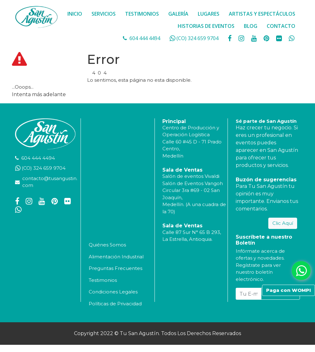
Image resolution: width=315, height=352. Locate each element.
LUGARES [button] (208, 13)
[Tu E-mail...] (248, 294)
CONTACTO (281, 26)
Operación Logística (186, 134)
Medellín (172, 156)
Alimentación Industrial (116, 257)
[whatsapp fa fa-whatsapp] (291, 38)
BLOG (250, 26)
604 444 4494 (144, 38)
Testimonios (103, 280)
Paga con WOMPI (288, 290)
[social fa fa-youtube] (254, 38)
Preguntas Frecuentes (115, 268)
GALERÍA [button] (178, 13)
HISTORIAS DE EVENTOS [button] (206, 26)
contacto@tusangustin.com (49, 182)
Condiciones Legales (113, 292)
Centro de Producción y (190, 128)
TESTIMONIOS (142, 13)
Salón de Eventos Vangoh (192, 183)
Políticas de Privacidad (115, 304)
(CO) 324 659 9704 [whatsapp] (197, 38)
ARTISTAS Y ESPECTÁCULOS (262, 13)
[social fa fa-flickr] (279, 38)
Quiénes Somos (107, 245)
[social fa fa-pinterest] (267, 38)
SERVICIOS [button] (104, 13)
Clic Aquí (282, 223)
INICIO (74, 13)
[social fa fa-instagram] (242, 38)
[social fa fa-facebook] (230, 38)
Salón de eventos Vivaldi (190, 176)
